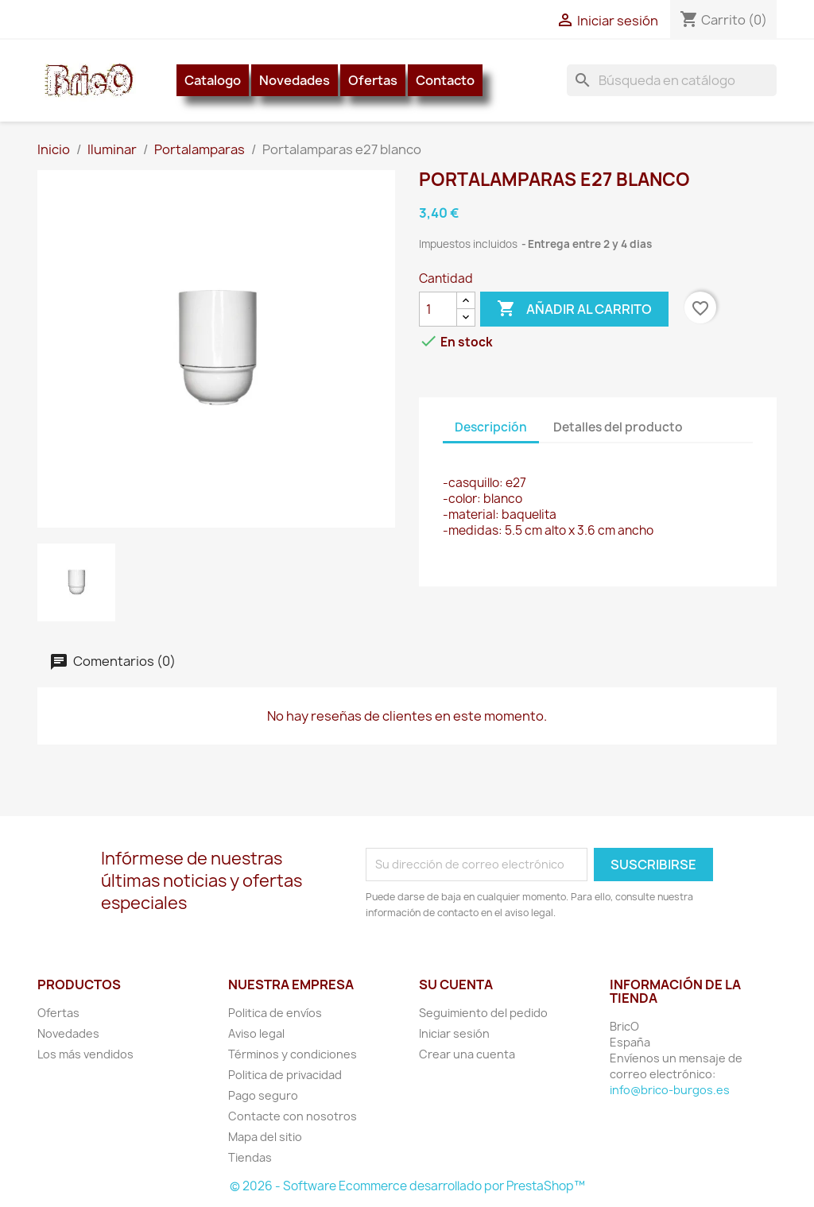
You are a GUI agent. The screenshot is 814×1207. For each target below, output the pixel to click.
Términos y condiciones (292, 1054)
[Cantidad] (438, 309)
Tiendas (250, 1157)
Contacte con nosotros (292, 1116)
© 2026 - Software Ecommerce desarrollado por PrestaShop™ (407, 1186)
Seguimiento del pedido (483, 1012)
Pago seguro (263, 1095)
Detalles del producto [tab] (618, 427)
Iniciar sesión (454, 1033)
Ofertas (372, 80)
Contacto (445, 80)
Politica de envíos (275, 1012)
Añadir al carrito (574, 309)
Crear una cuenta (467, 1054)
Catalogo (212, 80)
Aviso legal (256, 1033)
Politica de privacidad (285, 1074)
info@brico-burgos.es (670, 1089)
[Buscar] (672, 80)
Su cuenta (456, 984)
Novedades (294, 80)
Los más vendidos (85, 1054)
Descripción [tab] (491, 427)
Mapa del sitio (265, 1136)
